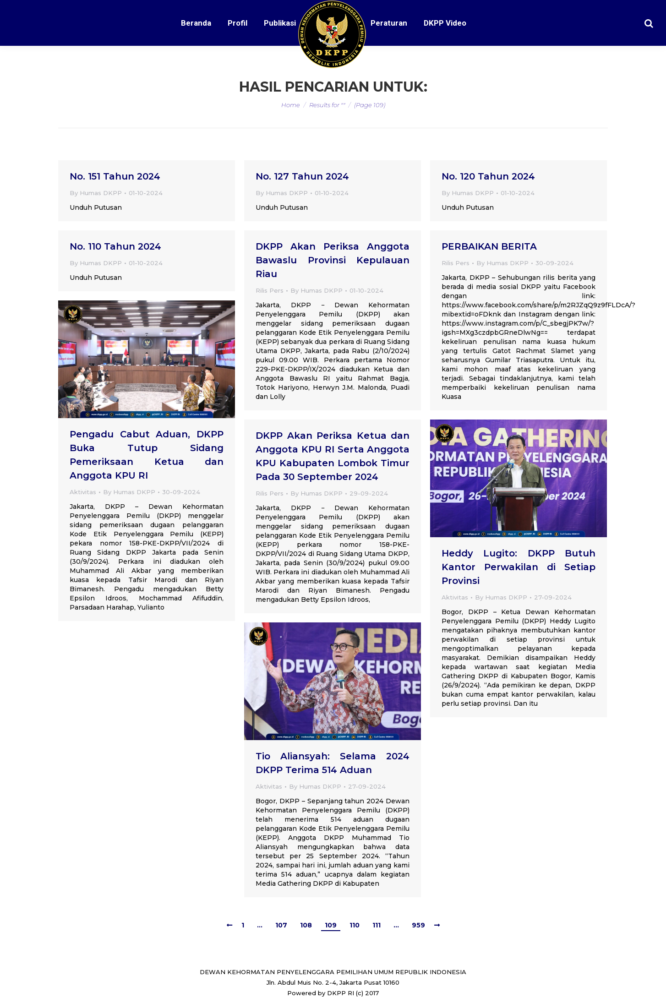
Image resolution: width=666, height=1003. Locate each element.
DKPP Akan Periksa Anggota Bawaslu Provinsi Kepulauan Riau (332, 260)
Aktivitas (83, 492)
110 (354, 925)
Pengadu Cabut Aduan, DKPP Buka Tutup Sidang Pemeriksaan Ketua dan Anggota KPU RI (147, 455)
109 (331, 925)
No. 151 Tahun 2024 (115, 176)
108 (306, 925)
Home (290, 105)
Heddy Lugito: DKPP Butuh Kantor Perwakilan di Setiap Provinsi (518, 567)
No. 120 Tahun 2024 (488, 176)
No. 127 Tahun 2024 (302, 176)
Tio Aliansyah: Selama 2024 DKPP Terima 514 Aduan (332, 763)
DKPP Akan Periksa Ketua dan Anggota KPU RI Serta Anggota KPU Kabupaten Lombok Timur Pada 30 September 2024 (332, 456)
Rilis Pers (270, 290)
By (96, 192)
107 (281, 925)
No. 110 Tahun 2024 (115, 246)
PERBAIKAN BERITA (489, 246)
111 (376, 925)
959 (418, 925)
